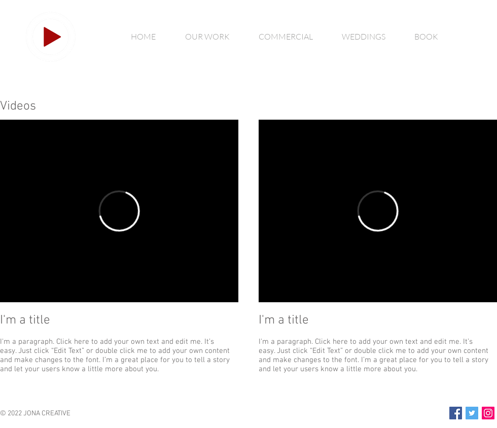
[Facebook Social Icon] (455, 413)
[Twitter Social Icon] (472, 413)
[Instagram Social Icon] (488, 413)
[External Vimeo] (119, 211)
